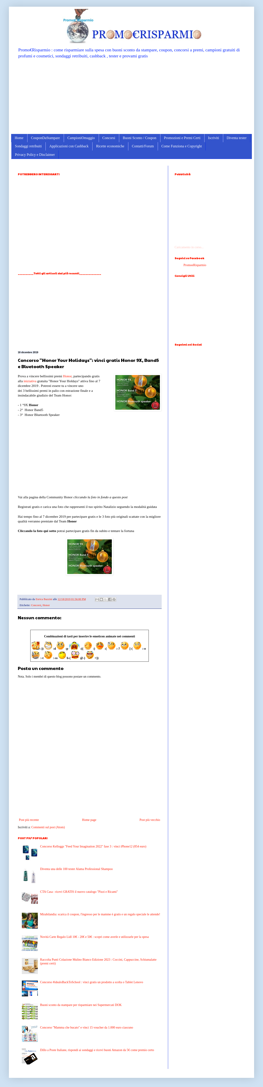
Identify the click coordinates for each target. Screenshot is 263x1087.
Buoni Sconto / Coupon (139, 138)
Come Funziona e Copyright (181, 146)
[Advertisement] (131, 96)
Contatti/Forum (143, 146)
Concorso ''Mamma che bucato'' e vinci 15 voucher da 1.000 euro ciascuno (86, 1027)
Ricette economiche (110, 146)
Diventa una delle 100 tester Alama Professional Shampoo (76, 869)
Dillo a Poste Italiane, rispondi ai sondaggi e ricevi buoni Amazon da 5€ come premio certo (97, 1050)
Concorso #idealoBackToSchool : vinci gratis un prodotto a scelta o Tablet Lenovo (91, 982)
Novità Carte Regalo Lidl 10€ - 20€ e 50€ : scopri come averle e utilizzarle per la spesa (94, 937)
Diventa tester (237, 138)
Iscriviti (213, 138)
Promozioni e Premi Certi (182, 138)
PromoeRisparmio (194, 265)
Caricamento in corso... (189, 247)
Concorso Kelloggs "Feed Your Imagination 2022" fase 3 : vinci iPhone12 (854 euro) (93, 846)
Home (19, 138)
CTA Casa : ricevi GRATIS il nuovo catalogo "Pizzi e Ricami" (79, 891)
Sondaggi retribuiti (28, 146)
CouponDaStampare (45, 138)
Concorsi (108, 138)
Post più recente (29, 820)
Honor (67, 376)
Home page (89, 820)
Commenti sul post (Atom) (48, 827)
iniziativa (30, 381)
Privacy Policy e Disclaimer (35, 154)
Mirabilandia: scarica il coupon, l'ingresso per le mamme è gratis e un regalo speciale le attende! (100, 914)
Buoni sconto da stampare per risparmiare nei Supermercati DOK (81, 1005)
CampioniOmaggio (81, 138)
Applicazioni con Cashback (68, 146)
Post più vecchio (149, 820)
